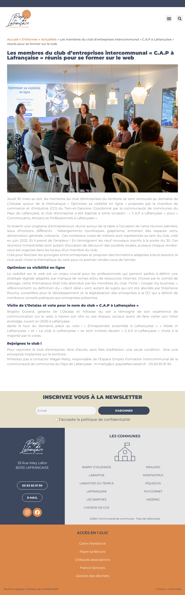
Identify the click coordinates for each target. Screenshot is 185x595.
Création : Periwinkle (168, 589)
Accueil (12, 39)
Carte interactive (92, 543)
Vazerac (153, 499)
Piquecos (153, 483)
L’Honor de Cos (96, 507)
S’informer (30, 39)
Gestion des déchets (92, 576)
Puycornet (153, 491)
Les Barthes (96, 499)
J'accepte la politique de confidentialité (94, 419)
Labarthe (96, 475)
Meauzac (153, 467)
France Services (92, 568)
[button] (169, 18)
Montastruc (153, 475)
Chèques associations (92, 560)
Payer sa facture (92, 552)
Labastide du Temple (97, 483)
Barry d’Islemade (96, 467)
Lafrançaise (96, 491)
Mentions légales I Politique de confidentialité (31, 589)
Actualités (48, 39)
